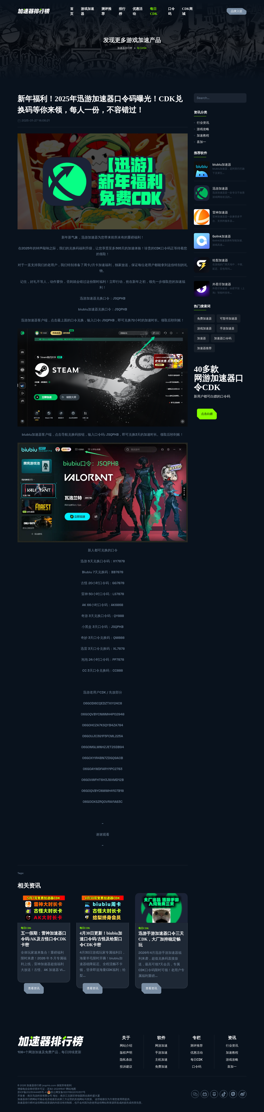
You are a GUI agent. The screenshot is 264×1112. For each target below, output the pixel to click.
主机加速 (161, 1059)
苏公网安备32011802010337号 (68, 1092)
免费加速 (161, 1066)
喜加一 (201, 142)
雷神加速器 (220, 212)
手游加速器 (227, 328)
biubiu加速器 (88, 309)
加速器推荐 (204, 348)
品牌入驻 (236, 11)
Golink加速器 (221, 236)
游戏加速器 (87, 11)
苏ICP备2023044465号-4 (32, 1092)
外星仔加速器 (221, 284)
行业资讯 (203, 123)
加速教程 (203, 135)
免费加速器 (204, 318)
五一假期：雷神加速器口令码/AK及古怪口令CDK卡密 (43, 939)
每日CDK (153, 11)
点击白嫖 (207, 413)
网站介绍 (126, 1045)
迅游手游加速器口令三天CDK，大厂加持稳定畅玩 (161, 939)
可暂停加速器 (228, 318)
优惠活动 (138, 11)
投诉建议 (126, 1066)
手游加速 (161, 1052)
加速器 (201, 338)
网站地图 (71, 1089)
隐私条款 (126, 1059)
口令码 (171, 11)
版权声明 (126, 1052)
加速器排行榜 (124, 48)
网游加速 (161, 1045)
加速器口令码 (222, 338)
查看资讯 (34, 988)
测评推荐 (106, 11)
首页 (71, 11)
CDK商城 (187, 11)
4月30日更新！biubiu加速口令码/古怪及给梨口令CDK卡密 (101, 939)
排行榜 (122, 11)
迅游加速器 (89, 237)
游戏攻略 (203, 129)
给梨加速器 (220, 260)
